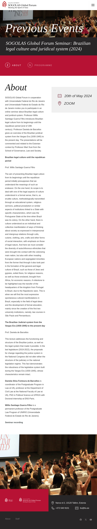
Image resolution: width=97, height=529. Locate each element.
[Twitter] (85, 519)
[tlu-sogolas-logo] (20, 5)
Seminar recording (14, 422)
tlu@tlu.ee (84, 508)
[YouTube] (90, 519)
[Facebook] (80, 519)
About (7, 519)
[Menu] (93, 5)
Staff (17, 519)
